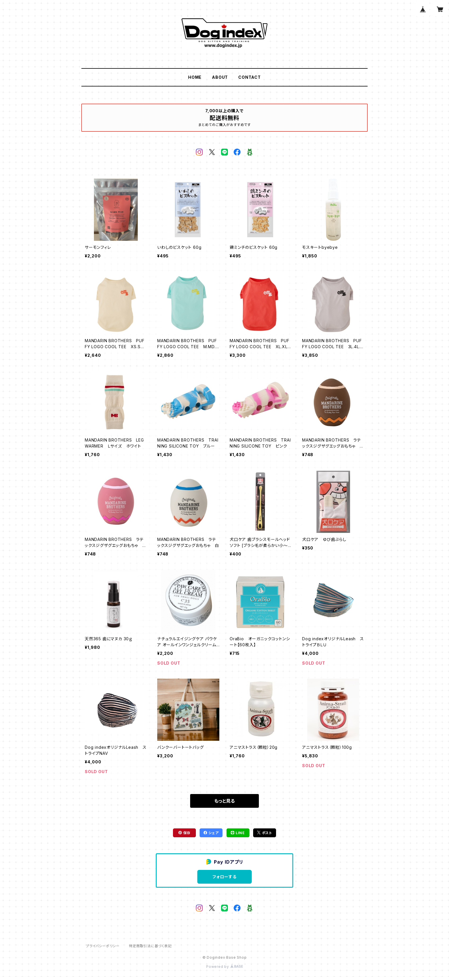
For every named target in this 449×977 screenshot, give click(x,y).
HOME (195, 77)
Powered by (224, 966)
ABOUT (220, 77)
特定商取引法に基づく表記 (150, 946)
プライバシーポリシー (103, 946)
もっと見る (224, 801)
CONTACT (249, 77)
